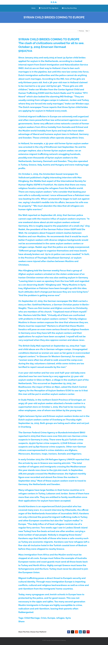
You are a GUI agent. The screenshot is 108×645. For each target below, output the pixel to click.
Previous (81, 31)
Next (87, 31)
